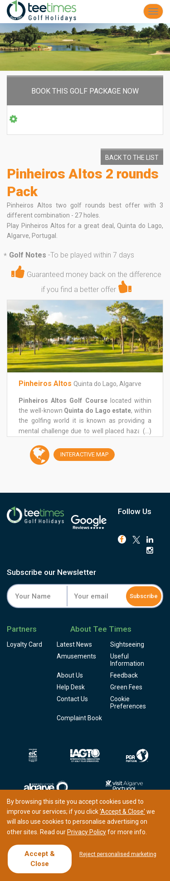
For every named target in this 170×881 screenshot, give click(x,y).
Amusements (76, 656)
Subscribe (144, 596)
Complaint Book (79, 718)
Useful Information (127, 660)
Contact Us (72, 699)
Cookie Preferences (128, 702)
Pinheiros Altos (45, 383)
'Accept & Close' (122, 811)
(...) (146, 431)
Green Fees (126, 687)
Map (80, 454)
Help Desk (71, 687)
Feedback (124, 675)
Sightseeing (127, 644)
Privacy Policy (86, 832)
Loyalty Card (24, 644)
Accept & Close (39, 858)
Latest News (74, 644)
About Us (70, 675)
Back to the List (132, 157)
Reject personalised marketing (117, 854)
